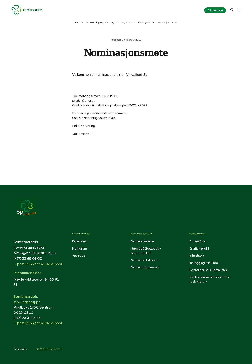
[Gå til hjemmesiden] (26, 216)
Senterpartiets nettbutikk (208, 270)
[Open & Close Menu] (240, 10)
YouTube (78, 255)
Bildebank (196, 255)
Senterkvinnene (142, 241)
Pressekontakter (27, 273)
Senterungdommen (145, 267)
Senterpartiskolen (144, 260)
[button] (232, 10)
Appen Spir (197, 241)
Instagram (79, 248)
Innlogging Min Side (203, 263)
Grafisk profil (199, 248)
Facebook (79, 241)
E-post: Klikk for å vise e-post (38, 264)
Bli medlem (215, 10)
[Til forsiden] (27, 14)
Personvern (20, 349)
